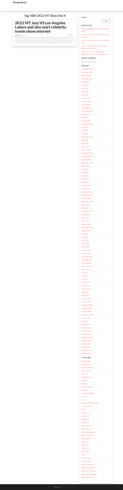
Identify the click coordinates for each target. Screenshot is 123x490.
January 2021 (86, 189)
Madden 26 (85, 422)
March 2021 (86, 182)
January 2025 (86, 105)
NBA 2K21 (85, 442)
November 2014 (87, 308)
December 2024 (87, 108)
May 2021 (85, 176)
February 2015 (86, 299)
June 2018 (85, 237)
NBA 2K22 (85, 445)
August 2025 (86, 82)
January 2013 (86, 347)
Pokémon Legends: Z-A (89, 468)
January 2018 (86, 253)
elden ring (85, 390)
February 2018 (86, 250)
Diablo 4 (84, 384)
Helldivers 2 (86, 413)
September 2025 (87, 79)
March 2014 (86, 324)
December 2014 (87, 305)
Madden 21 (85, 419)
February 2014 (86, 328)
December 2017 (87, 257)
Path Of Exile (86, 458)
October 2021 (86, 160)
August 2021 (86, 166)
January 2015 (86, 302)
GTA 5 (84, 409)
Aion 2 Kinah (86, 364)
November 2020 (87, 195)
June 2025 (85, 88)
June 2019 (85, 218)
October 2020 (86, 198)
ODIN (84, 455)
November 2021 (87, 156)
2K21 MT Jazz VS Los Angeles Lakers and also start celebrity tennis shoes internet (40, 27)
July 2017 (85, 273)
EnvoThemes (65, 487)
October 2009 (86, 353)
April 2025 (85, 95)
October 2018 (86, 224)
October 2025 (86, 75)
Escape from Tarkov (88, 393)
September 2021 (87, 163)
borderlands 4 (86, 371)
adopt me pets (86, 361)
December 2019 (87, 211)
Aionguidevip (19, 2)
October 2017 (86, 263)
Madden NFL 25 (87, 426)
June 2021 (85, 172)
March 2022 (86, 147)
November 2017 (87, 260)
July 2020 (85, 208)
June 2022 (85, 140)
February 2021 (86, 185)
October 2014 (86, 311)
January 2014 (86, 331)
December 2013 (87, 334)
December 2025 (87, 69)
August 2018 (86, 231)
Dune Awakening (87, 387)
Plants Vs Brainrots (88, 464)
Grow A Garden (87, 406)
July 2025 (85, 85)
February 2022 (86, 150)
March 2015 (86, 295)
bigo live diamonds (88, 367)
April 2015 (85, 292)
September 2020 (87, 202)
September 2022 (87, 137)
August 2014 (86, 318)
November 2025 (87, 72)
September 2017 (87, 266)
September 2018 (87, 227)
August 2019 (86, 214)
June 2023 (85, 130)
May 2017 (85, 279)
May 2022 (85, 143)
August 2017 (86, 269)
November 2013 (87, 337)
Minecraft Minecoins (88, 432)
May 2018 (85, 240)
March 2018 (86, 247)
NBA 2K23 (85, 448)
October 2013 (86, 341)
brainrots (85, 374)
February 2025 (86, 101)
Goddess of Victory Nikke (90, 403)
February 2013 (86, 344)
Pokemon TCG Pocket (89, 471)
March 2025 (86, 98)
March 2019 (86, 221)
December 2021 (87, 153)
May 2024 (85, 117)
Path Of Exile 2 (86, 461)
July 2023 (85, 127)
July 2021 (85, 169)
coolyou (26, 35)
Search (84, 17)
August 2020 (86, 205)
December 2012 (87, 350)
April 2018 (85, 244)
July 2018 (85, 234)
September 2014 (87, 315)
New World (85, 451)
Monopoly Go (86, 439)
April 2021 (85, 179)
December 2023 (87, 124)
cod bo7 (84, 380)
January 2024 (86, 121)
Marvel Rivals (86, 429)
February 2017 (86, 286)
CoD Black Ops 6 (87, 377)
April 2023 (85, 134)
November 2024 (87, 111)
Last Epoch (85, 416)
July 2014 (85, 321)
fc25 (83, 400)
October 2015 (86, 289)
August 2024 (86, 114)
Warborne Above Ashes (89, 474)
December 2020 (87, 192)
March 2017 (86, 282)
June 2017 (85, 276)
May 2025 (85, 92)
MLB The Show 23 (87, 435)
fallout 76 (85, 397)
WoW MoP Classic (88, 477)
